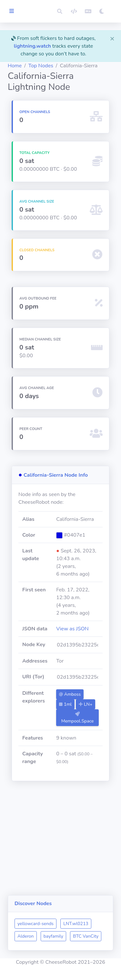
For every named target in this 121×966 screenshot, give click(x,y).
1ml (65, 704)
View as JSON (72, 628)
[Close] (112, 38)
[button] (60, 11)
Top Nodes (40, 65)
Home (15, 65)
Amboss (70, 694)
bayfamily (53, 936)
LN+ (85, 704)
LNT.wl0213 (75, 924)
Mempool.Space (77, 718)
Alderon (25, 936)
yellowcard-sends (35, 924)
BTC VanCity (85, 936)
